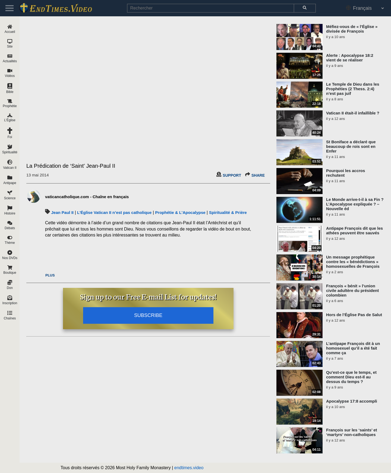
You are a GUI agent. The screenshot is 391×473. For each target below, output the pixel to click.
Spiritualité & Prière (228, 212)
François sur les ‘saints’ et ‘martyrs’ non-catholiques (351, 432)
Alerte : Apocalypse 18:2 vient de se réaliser (349, 57)
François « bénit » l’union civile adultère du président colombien (352, 290)
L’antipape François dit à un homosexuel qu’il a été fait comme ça (353, 348)
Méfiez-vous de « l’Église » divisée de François (351, 28)
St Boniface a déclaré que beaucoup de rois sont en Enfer (351, 146)
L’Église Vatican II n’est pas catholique (114, 212)
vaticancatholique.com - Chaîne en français (87, 196)
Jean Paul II (62, 212)
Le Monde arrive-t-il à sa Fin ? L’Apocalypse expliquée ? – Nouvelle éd (355, 204)
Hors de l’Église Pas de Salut (354, 314)
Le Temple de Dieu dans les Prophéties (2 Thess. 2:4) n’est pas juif (352, 89)
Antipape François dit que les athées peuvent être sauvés (354, 230)
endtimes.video (189, 467)
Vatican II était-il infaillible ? (352, 113)
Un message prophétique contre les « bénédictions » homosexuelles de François (353, 262)
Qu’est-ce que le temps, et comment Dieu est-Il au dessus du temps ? (351, 377)
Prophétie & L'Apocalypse (180, 212)
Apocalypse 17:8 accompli (351, 401)
